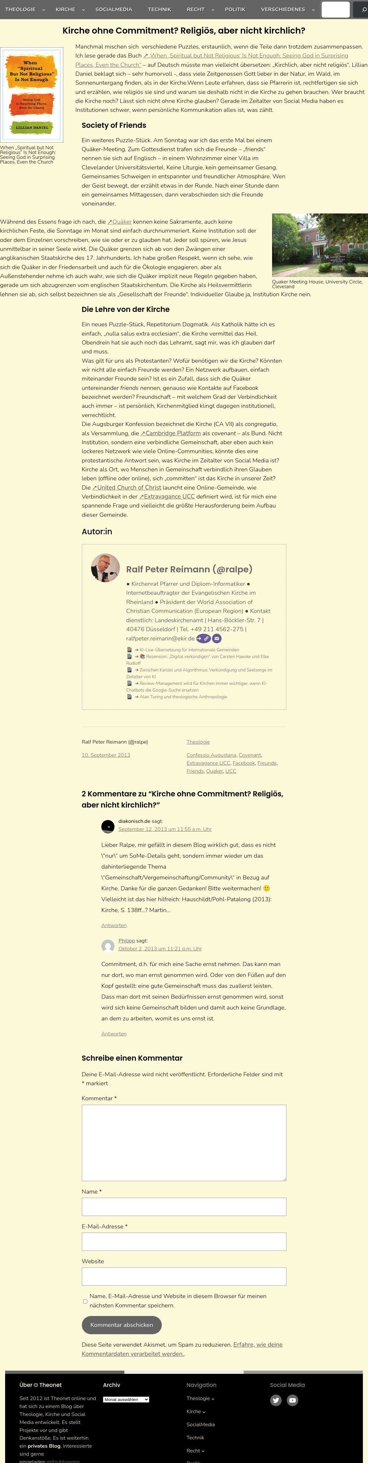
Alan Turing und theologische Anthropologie (183, 697)
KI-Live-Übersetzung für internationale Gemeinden (189, 650)
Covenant (250, 755)
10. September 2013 (106, 755)
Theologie (20, 9)
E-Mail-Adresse (105, 1226)
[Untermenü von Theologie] (43, 9)
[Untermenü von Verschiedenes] (313, 9)
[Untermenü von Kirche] (83, 9)
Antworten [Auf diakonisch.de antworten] (114, 925)
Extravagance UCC (169, 496)
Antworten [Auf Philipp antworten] (114, 1033)
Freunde (267, 763)
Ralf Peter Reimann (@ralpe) (189, 569)
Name (92, 1192)
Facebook (244, 763)
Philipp (127, 940)
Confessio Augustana (211, 755)
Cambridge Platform (173, 433)
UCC (230, 771)
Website (93, 1261)
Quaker (214, 771)
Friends (195, 771)
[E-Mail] (217, 638)
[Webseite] (203, 638)
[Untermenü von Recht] (213, 9)
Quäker (122, 222)
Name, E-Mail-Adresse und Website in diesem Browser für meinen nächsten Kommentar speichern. (178, 1300)
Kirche (65, 9)
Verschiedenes (283, 9)
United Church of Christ (129, 488)
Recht (196, 9)
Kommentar (99, 1098)
